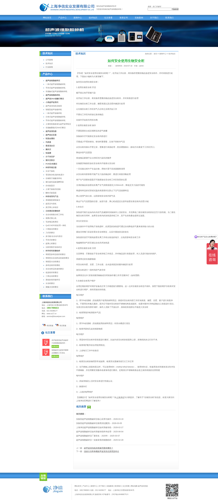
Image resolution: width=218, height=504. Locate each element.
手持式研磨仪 (51, 240)
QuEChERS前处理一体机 (56, 225)
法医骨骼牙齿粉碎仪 (54, 247)
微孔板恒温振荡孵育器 (55, 182)
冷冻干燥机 (50, 171)
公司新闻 (49, 60)
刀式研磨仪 (50, 233)
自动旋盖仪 (50, 186)
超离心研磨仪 (51, 243)
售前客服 (47, 325)
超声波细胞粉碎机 (114, 9)
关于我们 (154, 18)
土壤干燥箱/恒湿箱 (53, 189)
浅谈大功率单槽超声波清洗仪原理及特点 (101, 451)
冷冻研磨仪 (50, 283)
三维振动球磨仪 (52, 229)
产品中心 (62, 18)
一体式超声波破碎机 (54, 113)
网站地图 (134, 486)
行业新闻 (49, 67)
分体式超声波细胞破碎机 (55, 117)
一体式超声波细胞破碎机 (55, 84)
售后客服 (60, 325)
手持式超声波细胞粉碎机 (55, 88)
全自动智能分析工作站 (55, 214)
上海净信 (120, 397)
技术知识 (93, 18)
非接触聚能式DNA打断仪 (56, 128)
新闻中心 (78, 18)
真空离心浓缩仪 (52, 207)
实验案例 (139, 18)
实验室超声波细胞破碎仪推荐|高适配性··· (93, 423)
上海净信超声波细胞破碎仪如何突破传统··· (94, 427)
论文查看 (108, 18)
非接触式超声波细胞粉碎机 (56, 91)
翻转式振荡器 (51, 193)
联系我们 (169, 18)
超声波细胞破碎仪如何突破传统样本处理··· (94, 431)
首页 (155, 54)
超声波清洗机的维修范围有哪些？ (98, 448)
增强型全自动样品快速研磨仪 (57, 258)
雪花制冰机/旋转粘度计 (55, 175)
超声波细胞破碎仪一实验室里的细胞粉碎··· (94, 440)
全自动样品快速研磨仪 (55, 269)
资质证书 (123, 18)
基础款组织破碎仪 (53, 280)
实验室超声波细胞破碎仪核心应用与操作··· (94, 419)
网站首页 (47, 18)
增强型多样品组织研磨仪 (55, 254)
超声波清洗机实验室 (54, 106)
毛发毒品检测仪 (52, 222)
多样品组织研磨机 (53, 265)
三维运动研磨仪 (52, 276)
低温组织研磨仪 (52, 272)
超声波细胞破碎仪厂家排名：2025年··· (92, 436)
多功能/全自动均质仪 (54, 236)
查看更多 (55, 346)
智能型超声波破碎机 (54, 109)
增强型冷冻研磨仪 (53, 262)
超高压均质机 (51, 204)
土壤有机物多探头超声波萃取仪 (58, 124)
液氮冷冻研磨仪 (52, 287)
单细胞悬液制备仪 (53, 200)
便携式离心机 (51, 218)
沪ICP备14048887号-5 (120, 494)
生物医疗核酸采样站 (54, 178)
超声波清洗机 (143, 486)
